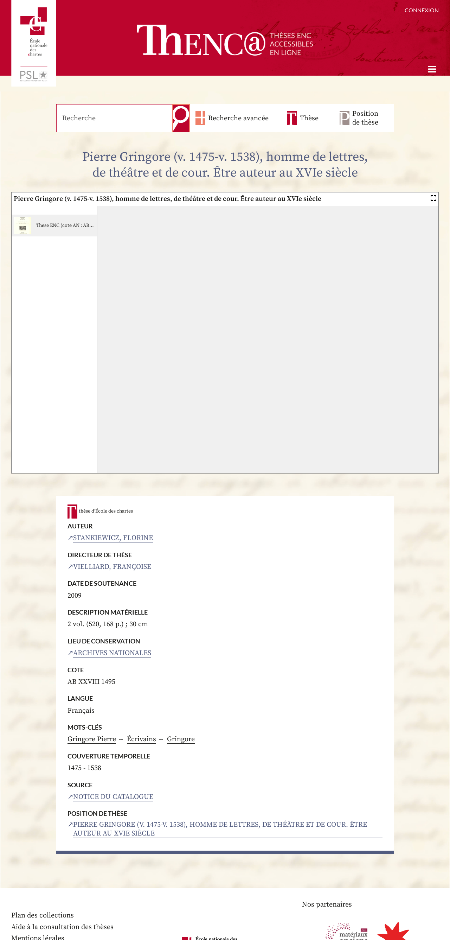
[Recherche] (114, 118)
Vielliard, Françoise (112, 567)
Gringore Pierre (92, 739)
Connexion (422, 10)
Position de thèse (365, 118)
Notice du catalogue (113, 797)
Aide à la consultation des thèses (62, 927)
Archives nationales (112, 653)
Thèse (309, 118)
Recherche (181, 118)
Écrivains (141, 739)
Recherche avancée (238, 118)
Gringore (181, 739)
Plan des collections (42, 915)
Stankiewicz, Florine (113, 538)
